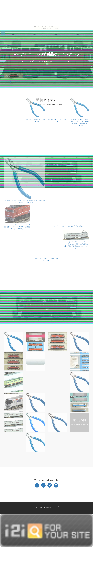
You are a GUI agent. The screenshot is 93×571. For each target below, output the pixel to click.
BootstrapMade (54, 510)
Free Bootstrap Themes (41, 510)
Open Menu (3, 33)
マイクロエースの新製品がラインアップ (46, 54)
